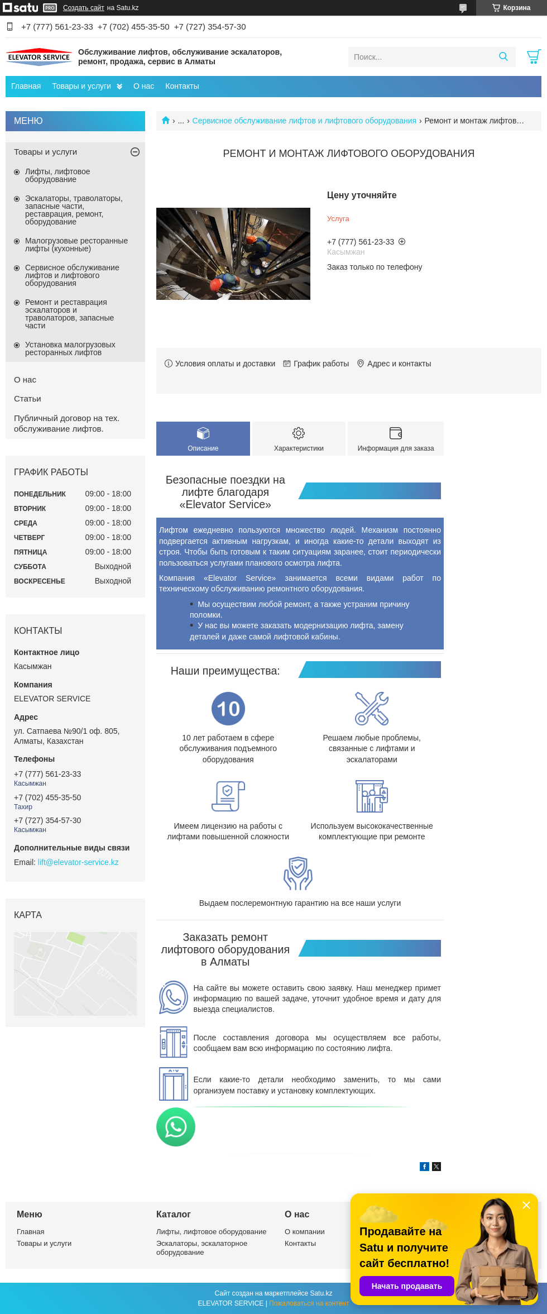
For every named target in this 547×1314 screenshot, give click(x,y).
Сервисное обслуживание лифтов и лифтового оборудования (305, 120)
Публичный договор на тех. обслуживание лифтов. (66, 423)
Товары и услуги (81, 86)
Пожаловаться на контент (309, 1303)
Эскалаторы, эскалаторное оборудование (201, 1247)
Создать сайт (83, 8)
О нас (143, 86)
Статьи (27, 398)
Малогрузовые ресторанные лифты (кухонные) (76, 244)
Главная (26, 86)
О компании (305, 1231)
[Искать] (503, 57)
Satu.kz (321, 1293)
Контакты (182, 86)
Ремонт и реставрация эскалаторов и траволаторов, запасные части (69, 314)
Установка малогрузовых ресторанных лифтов (70, 348)
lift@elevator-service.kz (78, 862)
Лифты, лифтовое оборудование (57, 175)
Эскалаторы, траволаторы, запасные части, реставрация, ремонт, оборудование (74, 210)
